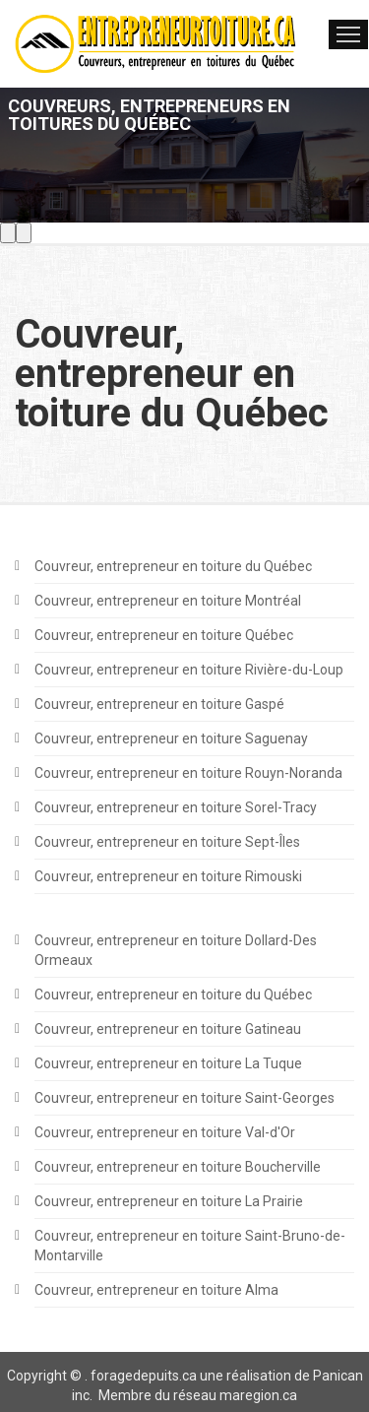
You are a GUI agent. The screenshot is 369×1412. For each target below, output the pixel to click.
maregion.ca (258, 1395)
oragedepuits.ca (146, 1375)
